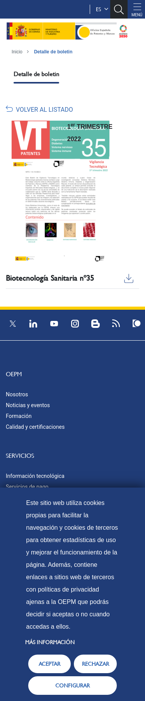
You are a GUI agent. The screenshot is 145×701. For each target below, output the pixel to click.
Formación (19, 416)
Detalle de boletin (53, 52)
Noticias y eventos (28, 405)
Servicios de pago (27, 487)
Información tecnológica (35, 476)
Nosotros (17, 394)
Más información (50, 642)
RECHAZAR (95, 664)
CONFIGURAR (72, 685)
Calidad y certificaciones (35, 427)
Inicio (17, 52)
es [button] (102, 9)
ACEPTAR (49, 664)
